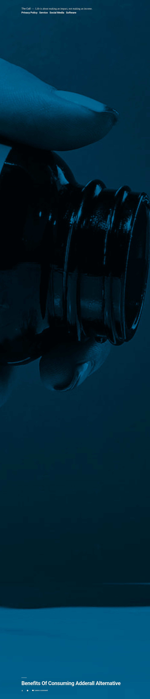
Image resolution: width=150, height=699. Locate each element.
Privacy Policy (29, 12)
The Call (25, 8)
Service (43, 12)
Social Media (56, 12)
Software (71, 12)
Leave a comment (41, 690)
